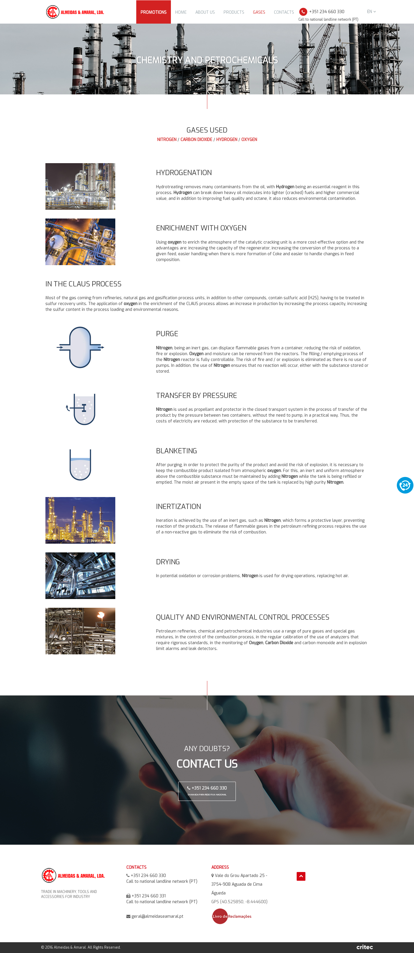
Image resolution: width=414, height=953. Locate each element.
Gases (259, 12)
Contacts (284, 12)
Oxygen (249, 139)
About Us (205, 12)
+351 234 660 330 (207, 790)
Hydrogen (226, 139)
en (371, 12)
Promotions (154, 12)
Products (234, 12)
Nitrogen (166, 139)
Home (181, 12)
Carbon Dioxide (196, 139)
